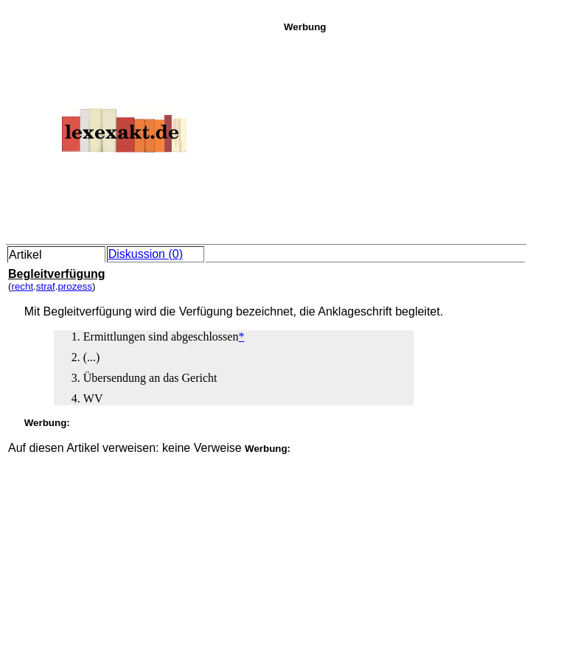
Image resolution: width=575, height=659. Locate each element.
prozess (75, 286)
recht (22, 286)
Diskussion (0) (145, 254)
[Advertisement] (425, 135)
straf (45, 286)
